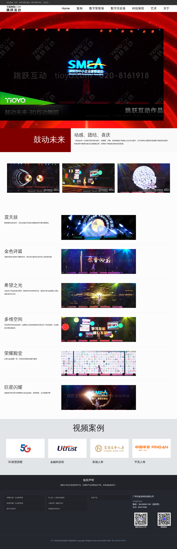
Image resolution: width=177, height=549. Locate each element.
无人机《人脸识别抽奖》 (57, 497)
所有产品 (94, 497)
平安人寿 (139, 462)
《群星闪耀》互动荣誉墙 (14, 503)
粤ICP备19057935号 (118, 541)
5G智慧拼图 (15, 462)
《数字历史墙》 (11, 509)
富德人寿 (97, 462)
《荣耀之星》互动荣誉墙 (14, 497)
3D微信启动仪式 (54, 509)
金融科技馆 (57, 462)
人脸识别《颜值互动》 (56, 503)
